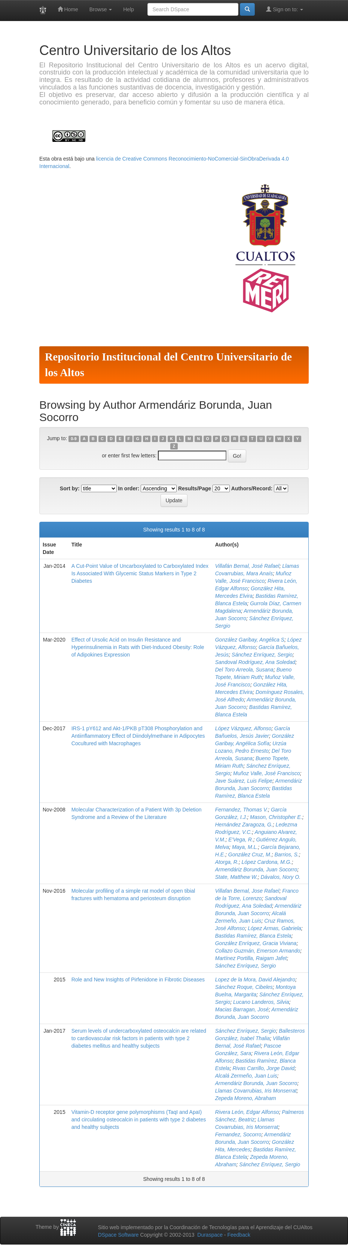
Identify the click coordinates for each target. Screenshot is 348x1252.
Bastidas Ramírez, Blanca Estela (253, 936)
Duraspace (210, 1235)
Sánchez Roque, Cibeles (244, 987)
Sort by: (70, 488)
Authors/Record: (251, 488)
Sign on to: (284, 9)
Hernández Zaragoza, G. (244, 825)
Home (68, 9)
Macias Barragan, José (242, 1009)
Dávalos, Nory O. (280, 877)
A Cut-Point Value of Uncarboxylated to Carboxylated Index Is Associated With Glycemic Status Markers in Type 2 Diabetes (139, 573)
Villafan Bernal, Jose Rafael (247, 891)
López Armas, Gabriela (274, 928)
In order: (129, 488)
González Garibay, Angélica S (249, 640)
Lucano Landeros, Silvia (261, 1002)
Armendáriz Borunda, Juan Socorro (256, 869)
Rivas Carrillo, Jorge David (263, 1068)
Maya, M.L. (245, 847)
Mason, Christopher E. (276, 817)
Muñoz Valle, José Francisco (266, 773)
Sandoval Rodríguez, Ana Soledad (255, 662)
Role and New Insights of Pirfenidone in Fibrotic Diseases (138, 980)
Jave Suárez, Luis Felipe (243, 781)
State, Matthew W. (236, 877)
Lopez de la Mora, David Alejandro (255, 980)
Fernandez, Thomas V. (241, 810)
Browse (100, 9)
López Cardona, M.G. (267, 862)
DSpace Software (118, 1235)
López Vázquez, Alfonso (243, 728)
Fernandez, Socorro (238, 1134)
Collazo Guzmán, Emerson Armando (257, 951)
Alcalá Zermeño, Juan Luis (246, 1076)
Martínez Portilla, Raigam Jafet (251, 958)
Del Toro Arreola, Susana (244, 670)
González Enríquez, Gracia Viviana (256, 943)
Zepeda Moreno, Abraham (245, 1098)
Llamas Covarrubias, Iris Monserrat (256, 1091)
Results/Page (194, 488)
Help (128, 9)
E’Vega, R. (240, 840)
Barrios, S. (286, 854)
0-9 (73, 438)
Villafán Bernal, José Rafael (247, 566)
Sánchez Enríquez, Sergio (262, 655)
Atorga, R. (227, 862)
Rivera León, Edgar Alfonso (247, 1112)
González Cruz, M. (250, 854)
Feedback (238, 1235)
